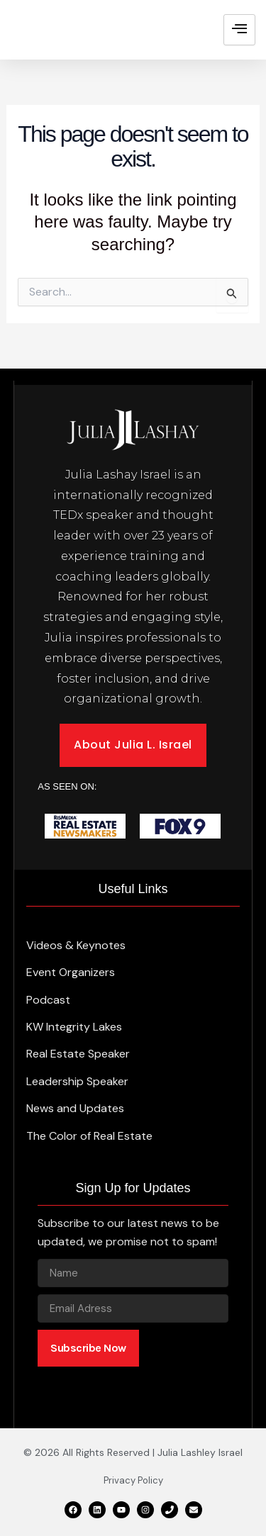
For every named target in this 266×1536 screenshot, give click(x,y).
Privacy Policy (133, 1480)
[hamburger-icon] (239, 29)
